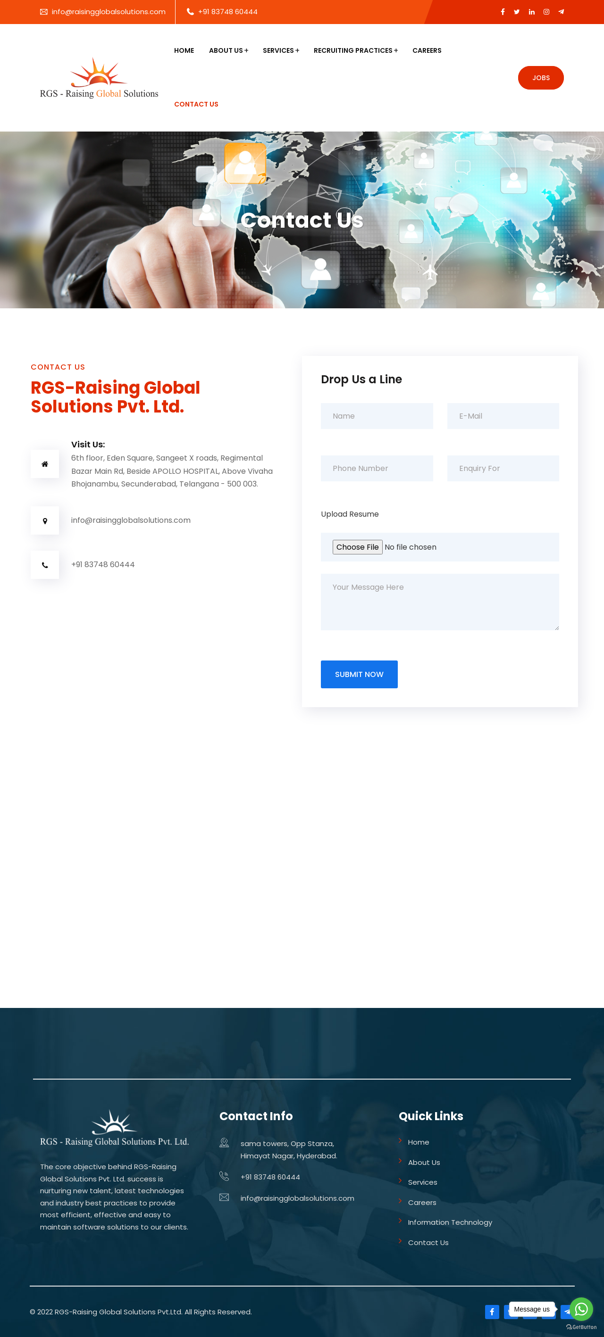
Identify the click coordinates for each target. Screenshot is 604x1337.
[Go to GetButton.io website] (581, 1327)
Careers (427, 50)
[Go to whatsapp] (581, 1309)
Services (278, 50)
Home (184, 50)
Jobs (541, 78)
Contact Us (196, 104)
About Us (226, 50)
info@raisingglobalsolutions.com (109, 12)
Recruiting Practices (353, 50)
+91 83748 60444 (228, 12)
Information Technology (450, 1222)
